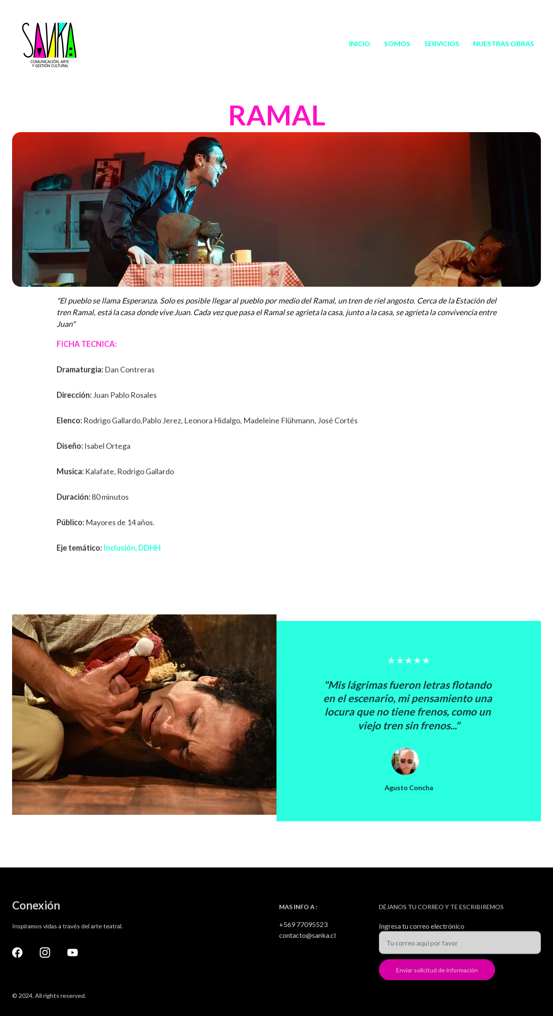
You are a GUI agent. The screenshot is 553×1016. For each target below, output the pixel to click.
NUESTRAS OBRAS (503, 43)
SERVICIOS (441, 43)
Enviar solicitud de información (437, 974)
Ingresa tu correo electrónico (421, 930)
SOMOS (397, 43)
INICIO (359, 43)
